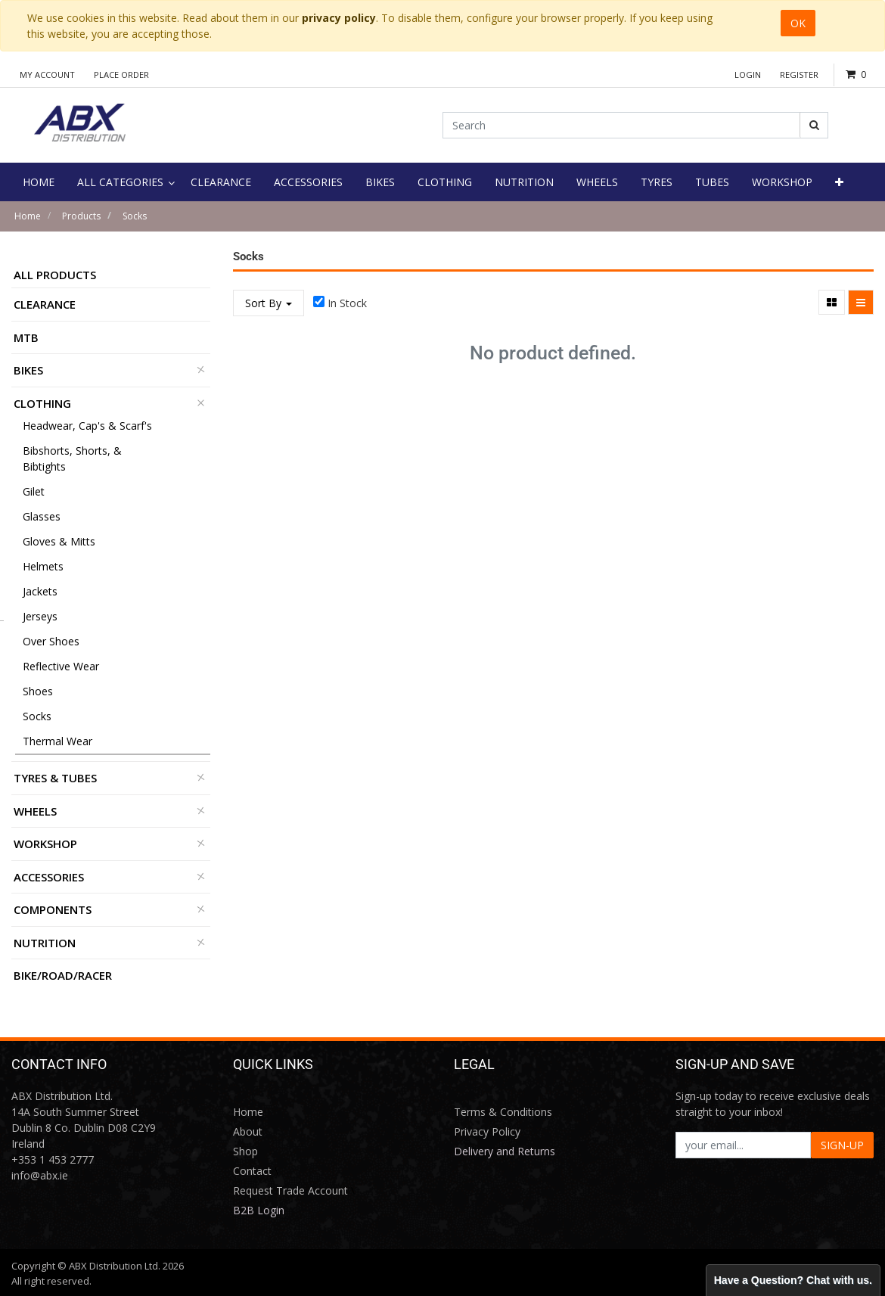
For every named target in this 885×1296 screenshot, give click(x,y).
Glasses (42, 516)
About (247, 1131)
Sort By (268, 303)
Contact (252, 1171)
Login (747, 74)
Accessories (49, 876)
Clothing (42, 403)
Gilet (34, 491)
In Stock (347, 303)
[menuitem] (38, 182)
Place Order (121, 74)
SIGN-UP (842, 1145)
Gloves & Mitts (59, 541)
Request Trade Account (290, 1190)
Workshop (45, 843)
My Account (47, 74)
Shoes (38, 691)
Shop (245, 1151)
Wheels (35, 811)
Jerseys (40, 616)
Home (27, 216)
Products (81, 216)
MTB (26, 337)
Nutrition (45, 942)
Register (799, 74)
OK (798, 23)
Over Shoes (51, 641)
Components (53, 909)
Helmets (43, 566)
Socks (135, 216)
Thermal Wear (57, 741)
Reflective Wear (61, 666)
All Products (55, 274)
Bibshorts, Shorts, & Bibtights (72, 458)
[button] (839, 182)
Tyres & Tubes (55, 777)
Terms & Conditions (503, 1112)
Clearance (45, 304)
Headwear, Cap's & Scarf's (87, 425)
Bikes (28, 370)
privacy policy (339, 18)
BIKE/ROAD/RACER (63, 975)
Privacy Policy (487, 1131)
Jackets (40, 591)
